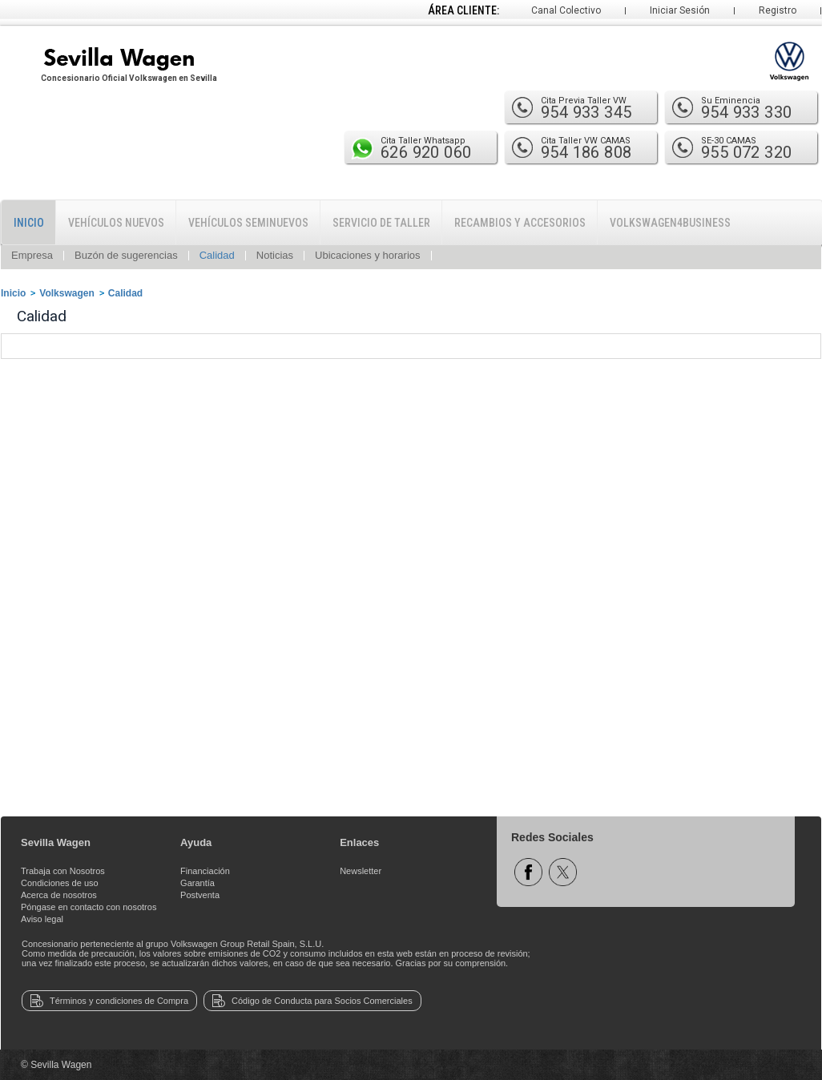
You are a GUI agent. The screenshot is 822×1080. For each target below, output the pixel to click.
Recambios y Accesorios (520, 222)
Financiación (205, 871)
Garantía (197, 883)
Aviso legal (42, 919)
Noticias (274, 255)
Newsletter (360, 871)
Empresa (32, 255)
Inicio (29, 222)
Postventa (200, 895)
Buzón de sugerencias (126, 255)
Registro (777, 10)
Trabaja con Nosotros (63, 871)
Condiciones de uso (60, 883)
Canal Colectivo (566, 10)
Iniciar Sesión (680, 10)
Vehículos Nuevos (116, 222)
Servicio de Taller (381, 222)
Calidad (217, 255)
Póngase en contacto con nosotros (88, 907)
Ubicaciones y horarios (368, 255)
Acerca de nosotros (59, 895)
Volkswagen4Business (670, 222)
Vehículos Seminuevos (248, 222)
